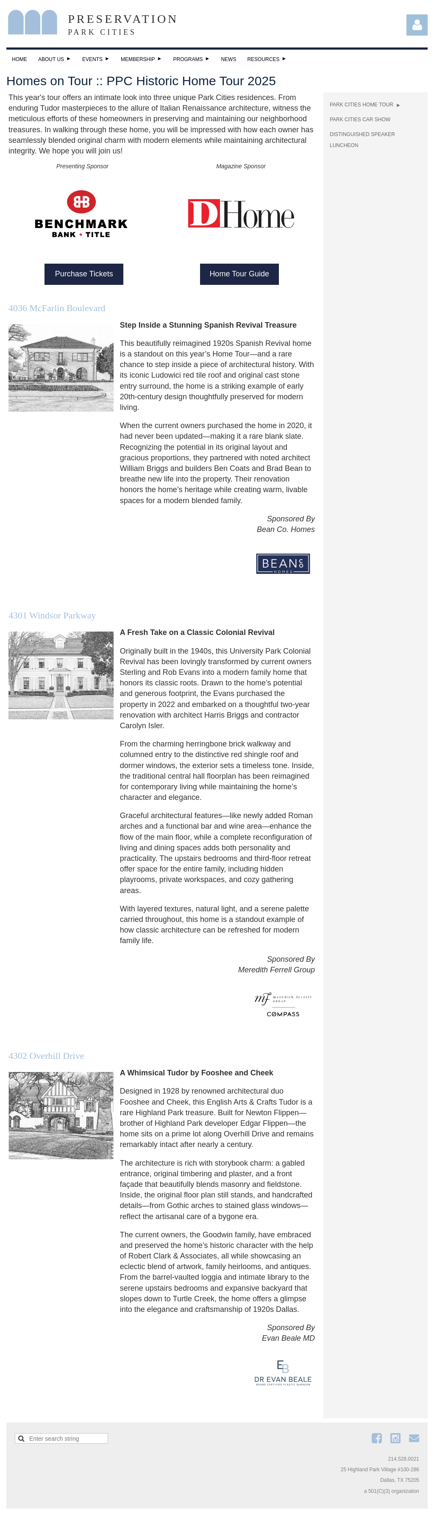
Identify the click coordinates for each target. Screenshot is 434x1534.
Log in (417, 25)
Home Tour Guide (239, 274)
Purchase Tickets (84, 274)
